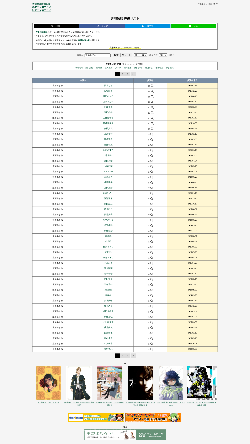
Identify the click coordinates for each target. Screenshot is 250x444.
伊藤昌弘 (108, 316)
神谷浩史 (170, 68)
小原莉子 (108, 263)
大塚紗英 (108, 166)
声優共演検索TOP (41, 4)
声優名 (80, 55)
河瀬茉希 (108, 198)
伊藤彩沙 (108, 230)
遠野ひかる (108, 96)
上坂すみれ (108, 101)
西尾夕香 (108, 214)
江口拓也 (89, 68)
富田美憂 (108, 161)
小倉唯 (108, 241)
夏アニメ (46, 7)
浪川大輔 (79, 68)
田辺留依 (108, 333)
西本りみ (108, 85)
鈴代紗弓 (108, 209)
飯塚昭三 (159, 68)
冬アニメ (46, 10)
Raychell (108, 290)
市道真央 (108, 177)
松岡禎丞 (127, 68)
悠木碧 (108, 155)
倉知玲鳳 (108, 144)
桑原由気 (108, 327)
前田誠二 (108, 204)
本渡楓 (108, 236)
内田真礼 (108, 128)
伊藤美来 (108, 107)
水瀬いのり (108, 193)
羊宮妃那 (108, 225)
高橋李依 (108, 139)
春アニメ (36, 7)
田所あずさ (108, 150)
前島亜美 (108, 182)
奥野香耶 (108, 349)
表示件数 (153, 55)
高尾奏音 (108, 134)
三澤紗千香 (108, 118)
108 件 (171, 55)
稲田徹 (99, 68)
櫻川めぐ (108, 306)
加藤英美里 (108, 123)
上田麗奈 (108, 68)
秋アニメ (36, 10)
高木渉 (118, 68)
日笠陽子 (108, 91)
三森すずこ (108, 257)
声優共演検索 (41, 32)
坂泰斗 (108, 295)
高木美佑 (108, 300)
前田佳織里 (108, 311)
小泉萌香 (108, 343)
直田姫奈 (108, 112)
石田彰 (108, 252)
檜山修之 (149, 68)
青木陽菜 (108, 268)
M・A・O (108, 171)
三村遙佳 (108, 284)
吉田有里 (108, 279)
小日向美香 (108, 322)
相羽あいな (108, 220)
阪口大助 (138, 68)
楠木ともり (108, 247)
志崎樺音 (108, 273)
